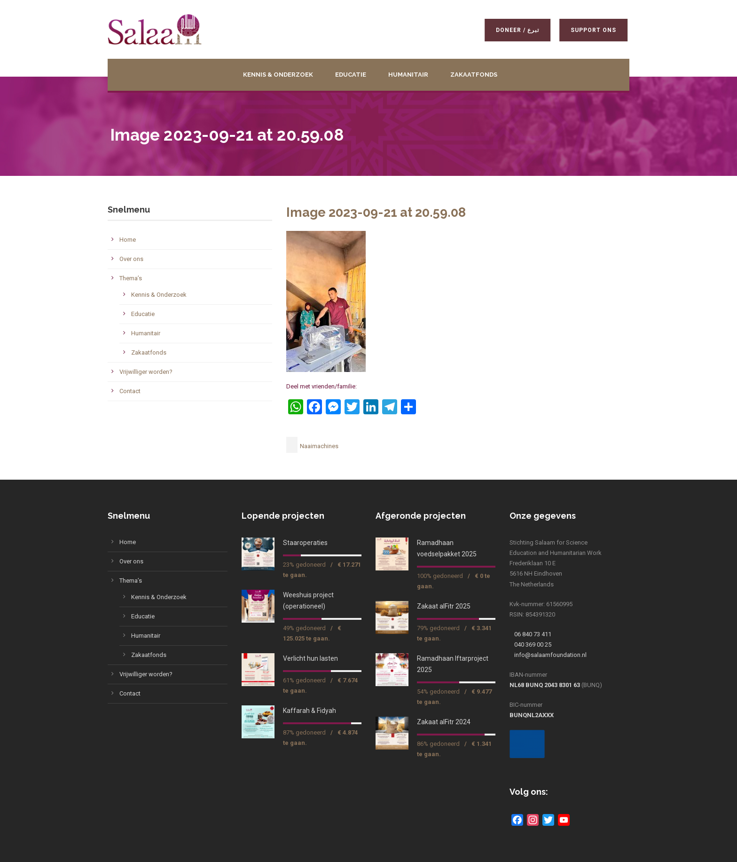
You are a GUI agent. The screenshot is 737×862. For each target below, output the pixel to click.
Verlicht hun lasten (310, 658)
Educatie (350, 74)
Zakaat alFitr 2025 (443, 606)
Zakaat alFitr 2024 (443, 722)
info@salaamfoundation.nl (550, 654)
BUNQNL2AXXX (532, 715)
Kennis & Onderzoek (278, 74)
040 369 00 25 (532, 644)
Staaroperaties (305, 542)
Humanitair (408, 74)
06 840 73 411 (532, 634)
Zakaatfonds (473, 74)
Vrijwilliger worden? (145, 371)
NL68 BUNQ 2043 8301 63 (545, 684)
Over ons (131, 258)
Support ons (591, 30)
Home (127, 239)
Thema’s (130, 278)
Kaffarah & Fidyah (309, 710)
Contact (130, 391)
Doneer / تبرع (515, 30)
